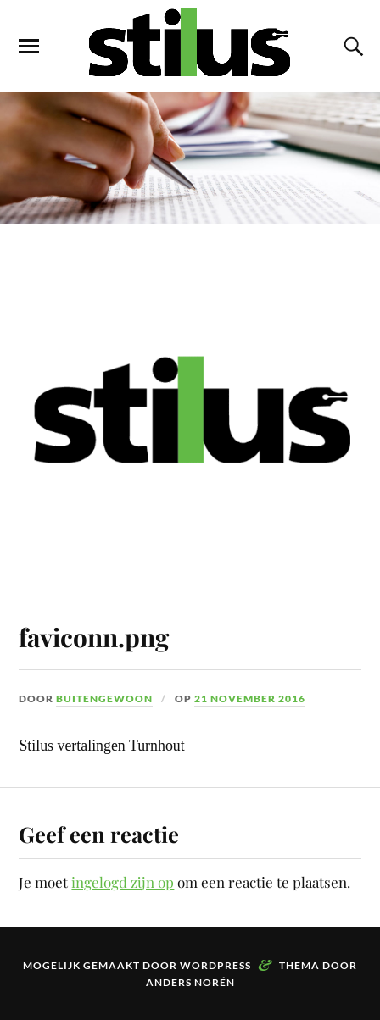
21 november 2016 (249, 698)
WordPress (215, 965)
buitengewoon (104, 698)
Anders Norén (190, 982)
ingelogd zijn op (122, 882)
